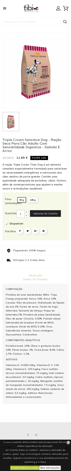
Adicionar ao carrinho (45, 213)
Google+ (35, 231)
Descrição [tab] (35, 275)
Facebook (28, 435)
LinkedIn (44, 435)
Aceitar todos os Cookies (25, 468)
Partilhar (20, 231)
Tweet (27, 231)
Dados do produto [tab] (35, 279)
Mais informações (50, 468)
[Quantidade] (20, 213)
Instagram (36, 435)
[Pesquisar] (35, 22)
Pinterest (43, 231)
